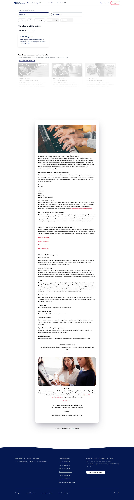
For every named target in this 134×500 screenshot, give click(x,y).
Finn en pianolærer (64, 462)
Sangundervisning (43, 241)
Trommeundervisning (44, 245)
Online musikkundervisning (67, 482)
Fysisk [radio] (63, 20)
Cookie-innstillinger (63, 493)
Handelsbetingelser (47, 493)
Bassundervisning (43, 249)
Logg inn (115, 3)
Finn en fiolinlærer (64, 479)
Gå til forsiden (67, 401)
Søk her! (67, 353)
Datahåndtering (31, 493)
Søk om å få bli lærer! (95, 472)
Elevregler (17, 493)
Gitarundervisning (43, 237)
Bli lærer (53, 3)
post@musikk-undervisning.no (37, 462)
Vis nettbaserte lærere (27, 60)
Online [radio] (70, 20)
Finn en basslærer (64, 475)
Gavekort (60, 3)
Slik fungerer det (44, 3)
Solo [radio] (49, 20)
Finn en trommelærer (65, 472)
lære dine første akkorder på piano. (81, 209)
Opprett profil (104, 3)
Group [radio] (55, 20)
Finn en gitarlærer (64, 465)
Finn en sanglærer (64, 468)
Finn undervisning (32, 3)
